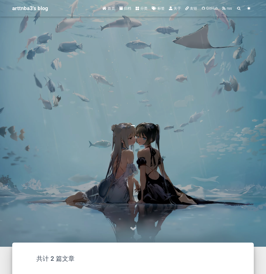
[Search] (239, 8)
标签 (158, 8)
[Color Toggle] (249, 8)
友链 (191, 8)
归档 (125, 8)
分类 (142, 8)
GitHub (210, 8)
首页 (108, 8)
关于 (175, 8)
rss (227, 8)
